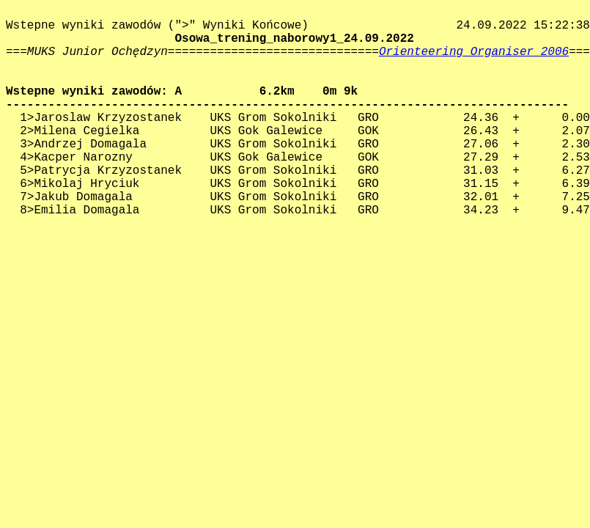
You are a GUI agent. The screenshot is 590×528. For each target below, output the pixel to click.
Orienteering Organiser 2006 (474, 52)
